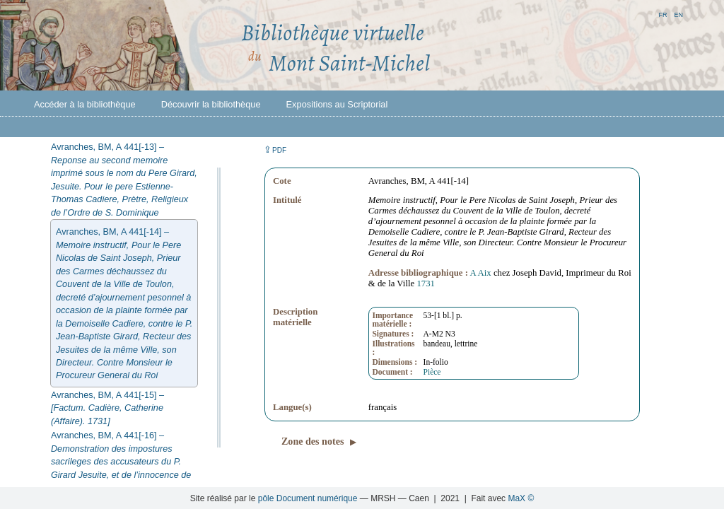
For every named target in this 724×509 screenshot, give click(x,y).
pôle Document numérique (308, 498)
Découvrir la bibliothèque (211, 104)
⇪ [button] (275, 149)
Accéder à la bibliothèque (85, 104)
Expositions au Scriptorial (337, 104)
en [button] (678, 13)
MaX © (521, 498)
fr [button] (662, 13)
